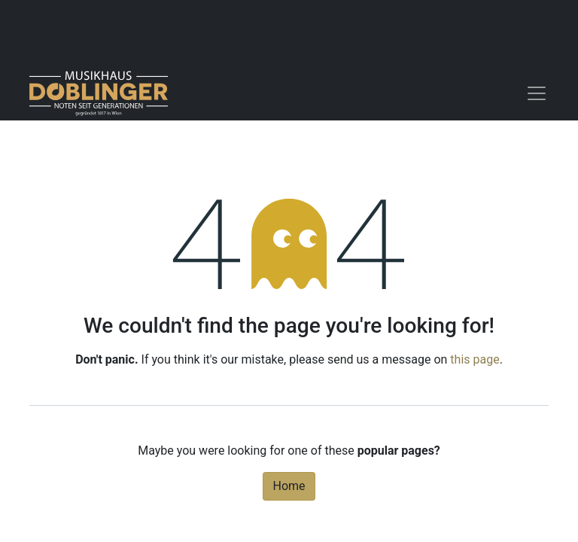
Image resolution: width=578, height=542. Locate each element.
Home (288, 486)
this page (474, 359)
